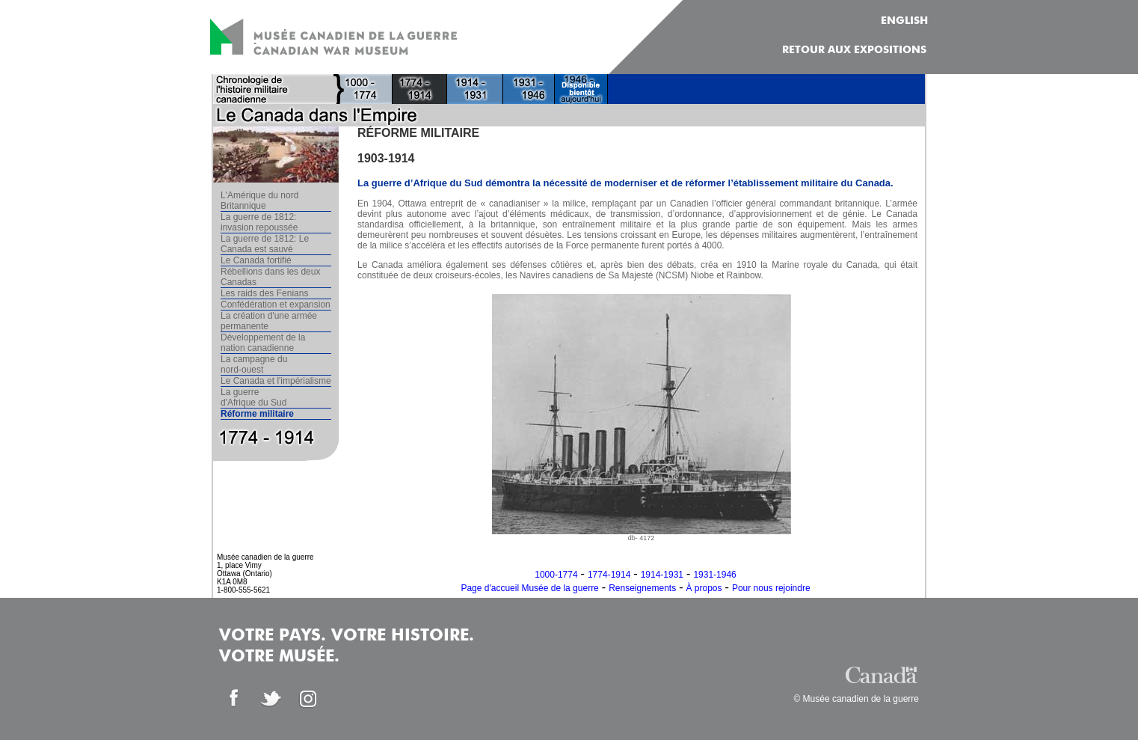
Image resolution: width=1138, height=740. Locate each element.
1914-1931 (662, 574)
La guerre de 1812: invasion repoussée (259, 222)
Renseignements (642, 588)
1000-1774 (556, 574)
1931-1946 (714, 574)
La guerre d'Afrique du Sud (253, 397)
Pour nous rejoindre (771, 588)
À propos (704, 588)
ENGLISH (904, 21)
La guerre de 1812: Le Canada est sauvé (265, 243)
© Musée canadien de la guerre (856, 699)
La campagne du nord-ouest (254, 364)
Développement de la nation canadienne (263, 342)
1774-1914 (609, 574)
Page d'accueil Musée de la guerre (529, 588)
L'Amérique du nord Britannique (259, 200)
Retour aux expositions (854, 50)
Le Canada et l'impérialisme (276, 381)
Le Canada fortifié (256, 260)
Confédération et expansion (275, 304)
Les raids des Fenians (264, 293)
